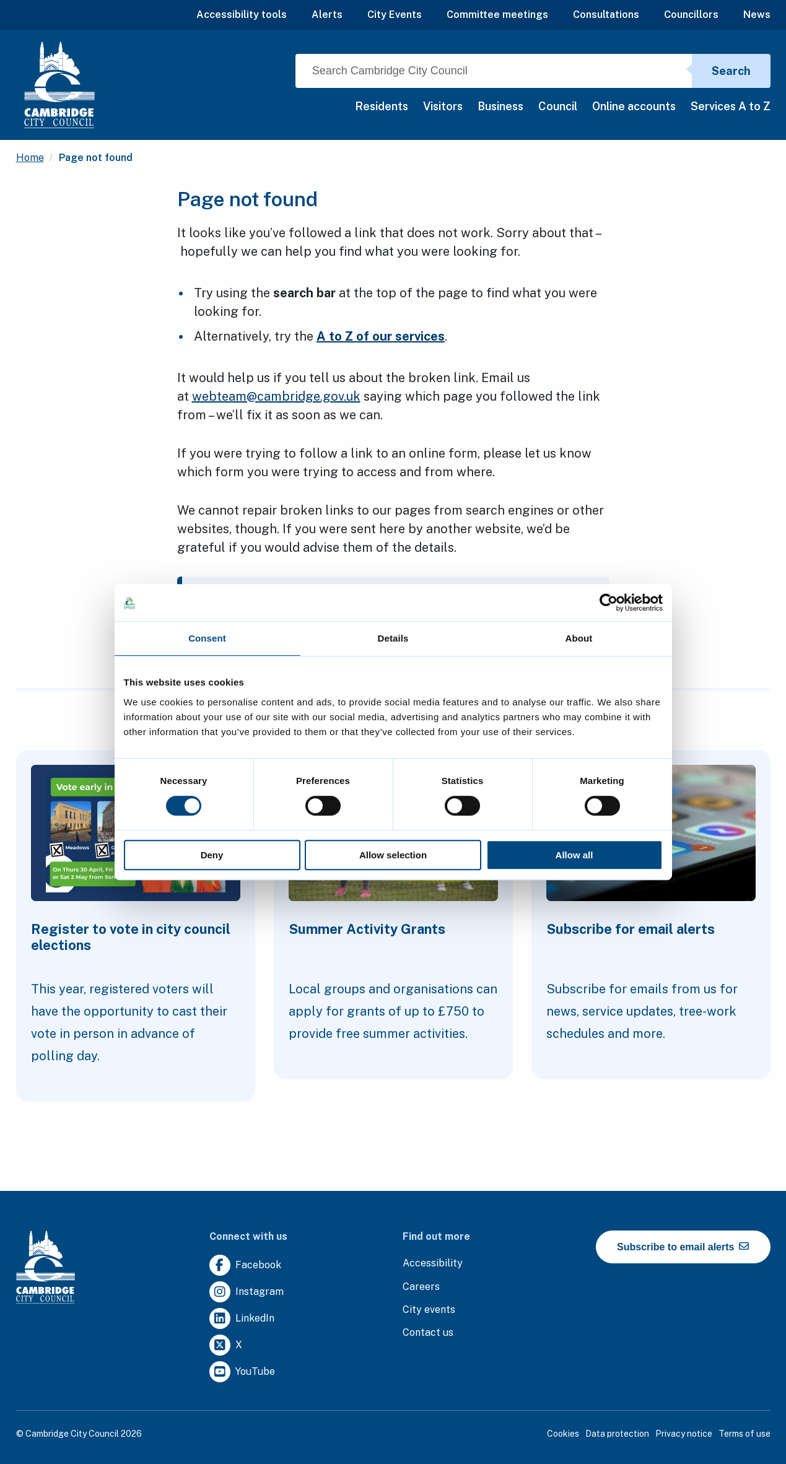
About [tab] (579, 638)
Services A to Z (731, 106)
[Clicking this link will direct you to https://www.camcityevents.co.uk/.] (429, 1310)
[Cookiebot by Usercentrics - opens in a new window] (608, 602)
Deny (212, 855)
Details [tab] (393, 638)
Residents (381, 106)
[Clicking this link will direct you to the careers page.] (421, 1287)
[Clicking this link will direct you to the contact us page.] (428, 1333)
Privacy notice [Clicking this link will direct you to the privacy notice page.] (683, 1434)
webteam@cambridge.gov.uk (276, 396)
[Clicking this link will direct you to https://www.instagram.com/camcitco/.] (246, 1292)
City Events (394, 14)
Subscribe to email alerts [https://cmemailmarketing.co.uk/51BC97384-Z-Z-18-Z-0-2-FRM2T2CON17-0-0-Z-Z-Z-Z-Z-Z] (683, 1246)
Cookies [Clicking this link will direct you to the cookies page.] (563, 1434)
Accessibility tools (241, 14)
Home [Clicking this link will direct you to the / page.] (30, 157)
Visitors (443, 106)
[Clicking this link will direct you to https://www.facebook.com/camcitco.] (245, 1265)
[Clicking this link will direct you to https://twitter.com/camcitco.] (225, 1345)
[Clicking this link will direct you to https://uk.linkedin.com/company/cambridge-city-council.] (241, 1319)
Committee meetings (497, 14)
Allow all (574, 855)
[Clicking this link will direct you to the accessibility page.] (433, 1264)
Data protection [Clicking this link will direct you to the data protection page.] (617, 1434)
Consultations (606, 14)
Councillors (691, 14)
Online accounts (634, 106)
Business (500, 106)
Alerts (327, 14)
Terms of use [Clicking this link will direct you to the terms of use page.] (744, 1434)
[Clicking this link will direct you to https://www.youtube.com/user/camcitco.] (242, 1372)
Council (557, 106)
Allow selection (393, 855)
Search (731, 70)
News (757, 14)
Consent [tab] (207, 638)
